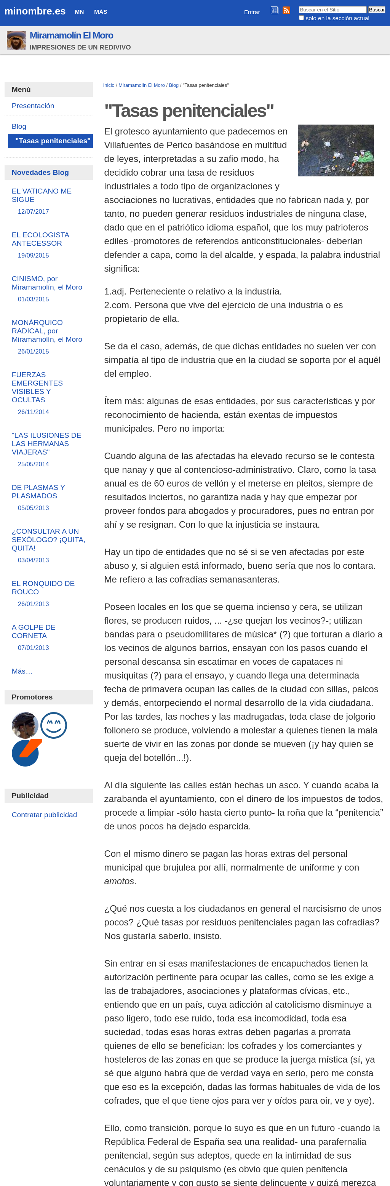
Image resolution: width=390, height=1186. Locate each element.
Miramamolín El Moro (71, 35)
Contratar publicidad (44, 815)
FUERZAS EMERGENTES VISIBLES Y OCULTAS (49, 394)
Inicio (109, 85)
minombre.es (35, 11)
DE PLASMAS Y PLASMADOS (49, 498)
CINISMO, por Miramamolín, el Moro (49, 289)
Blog (174, 85)
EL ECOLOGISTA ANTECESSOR (49, 245)
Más (100, 11)
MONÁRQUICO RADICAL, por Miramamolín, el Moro (49, 337)
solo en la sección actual (337, 18)
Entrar (252, 12)
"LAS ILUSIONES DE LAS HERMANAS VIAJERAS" (49, 450)
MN (79, 11)
